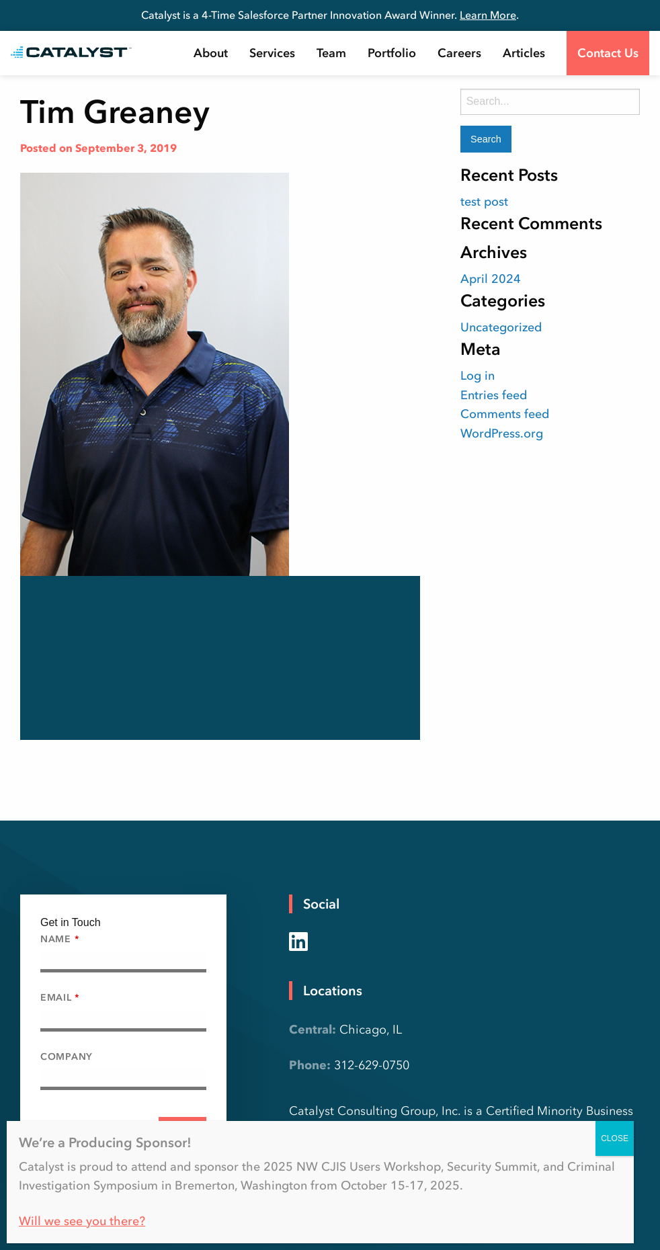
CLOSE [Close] (614, 1138)
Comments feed (504, 414)
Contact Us (607, 53)
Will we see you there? (82, 1221)
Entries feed (493, 395)
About (211, 53)
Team (331, 53)
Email (59, 997)
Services (272, 53)
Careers (459, 53)
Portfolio (392, 53)
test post (484, 201)
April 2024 (490, 279)
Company (66, 1056)
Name (59, 939)
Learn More (488, 15)
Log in (477, 375)
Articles (524, 53)
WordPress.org (501, 433)
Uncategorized (501, 327)
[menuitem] (211, 53)
